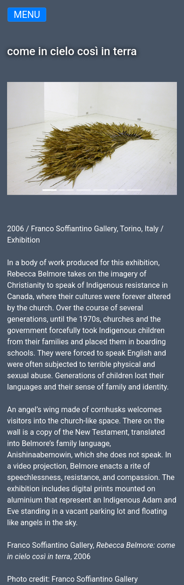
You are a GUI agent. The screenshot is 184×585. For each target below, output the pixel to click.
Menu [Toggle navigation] (27, 14)
